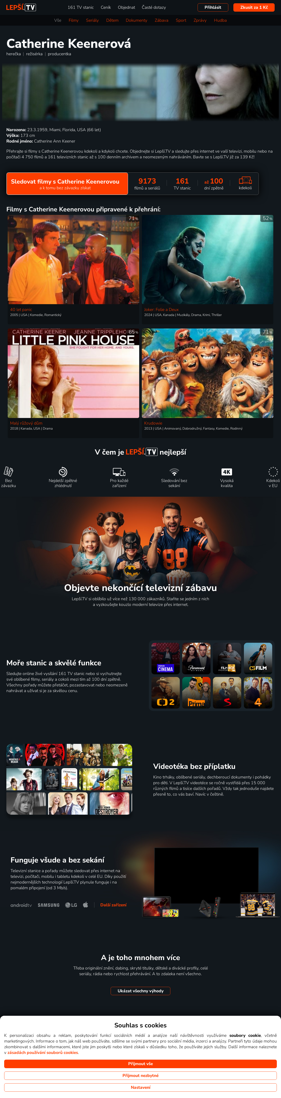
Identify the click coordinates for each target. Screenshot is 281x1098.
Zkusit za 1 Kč (254, 7)
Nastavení (140, 1087)
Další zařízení (113, 905)
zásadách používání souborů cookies (42, 1052)
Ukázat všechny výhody (141, 991)
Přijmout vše (140, 1064)
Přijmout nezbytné (140, 1075)
